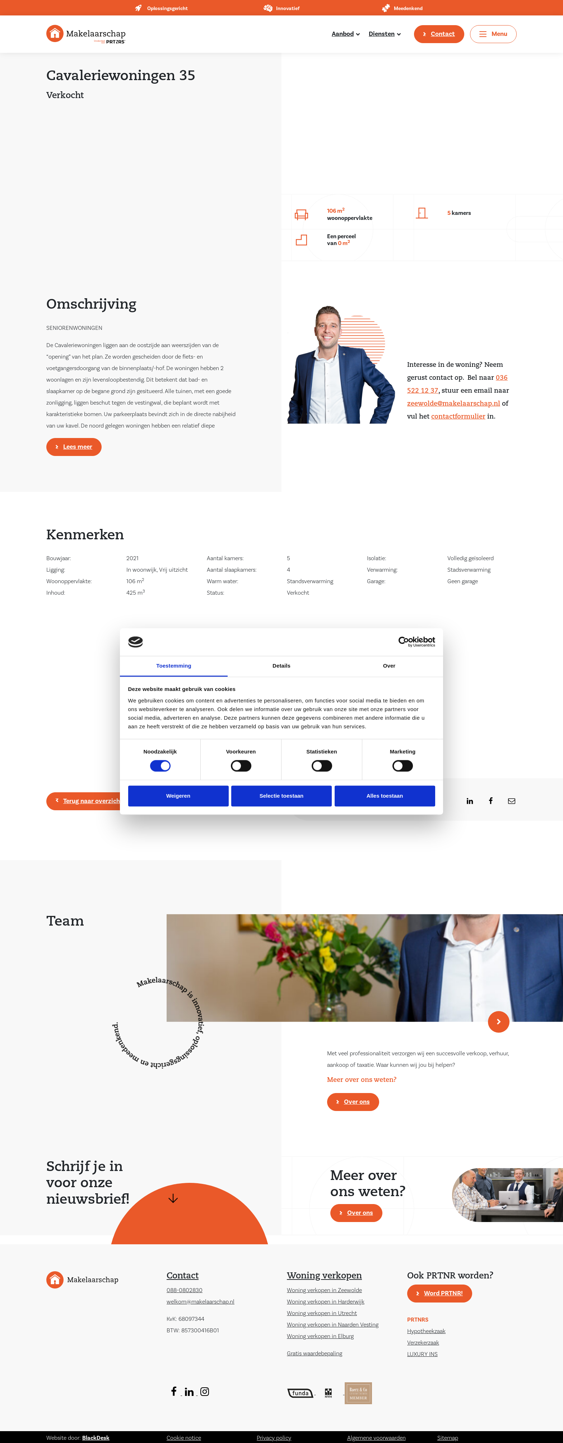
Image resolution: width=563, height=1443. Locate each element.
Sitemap (447, 1438)
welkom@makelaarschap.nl (200, 1301)
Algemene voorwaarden (376, 1438)
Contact (443, 34)
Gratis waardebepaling (314, 1353)
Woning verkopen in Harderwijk (325, 1301)
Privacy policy (274, 1438)
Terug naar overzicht (93, 801)
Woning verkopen (324, 1276)
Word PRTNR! (443, 1293)
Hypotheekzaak (426, 1331)
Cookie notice (184, 1438)
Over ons (357, 1102)
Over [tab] (389, 666)
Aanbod (343, 34)
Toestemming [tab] (173, 666)
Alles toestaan (385, 796)
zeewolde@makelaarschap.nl (453, 404)
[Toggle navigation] (493, 34)
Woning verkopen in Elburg (320, 1336)
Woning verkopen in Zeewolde (324, 1290)
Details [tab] (281, 666)
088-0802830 (185, 1290)
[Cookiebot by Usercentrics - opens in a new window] (403, 642)
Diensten (382, 34)
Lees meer (77, 447)
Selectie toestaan (282, 796)
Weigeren (178, 796)
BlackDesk (96, 1438)
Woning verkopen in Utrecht (322, 1313)
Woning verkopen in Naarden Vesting (332, 1324)
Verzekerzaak (423, 1342)
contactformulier (458, 417)
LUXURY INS (422, 1354)
